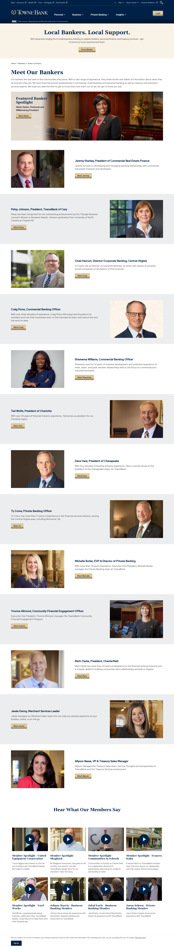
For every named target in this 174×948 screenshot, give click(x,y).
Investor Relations (149, 2)
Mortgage (49, 2)
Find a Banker (87, 49)
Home (13, 63)
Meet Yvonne (19, 626)
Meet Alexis (24, 116)
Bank (13, 2)
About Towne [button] (131, 2)
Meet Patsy (19, 227)
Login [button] (157, 13)
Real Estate (61, 2)
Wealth (32, 2)
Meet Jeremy (83, 176)
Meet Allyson (83, 776)
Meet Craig (18, 327)
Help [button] (120, 2)
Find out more (140, 937)
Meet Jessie (19, 726)
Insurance (21, 2)
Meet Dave (82, 476)
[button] (161, 2)
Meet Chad (82, 276)
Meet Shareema (84, 377)
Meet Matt (82, 676)
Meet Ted (18, 426)
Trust (40, 2)
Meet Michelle (83, 576)
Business (21, 63)
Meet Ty (17, 526)
